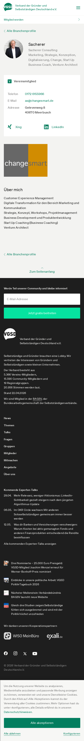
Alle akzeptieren (42, 723)
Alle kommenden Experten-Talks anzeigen (30, 543)
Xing (18, 127)
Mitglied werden (13, 19)
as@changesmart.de (39, 100)
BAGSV (37, 398)
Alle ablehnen (12, 733)
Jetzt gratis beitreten (42, 313)
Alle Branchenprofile (21, 31)
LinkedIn (58, 127)
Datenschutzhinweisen (18, 712)
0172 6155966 (34, 94)
